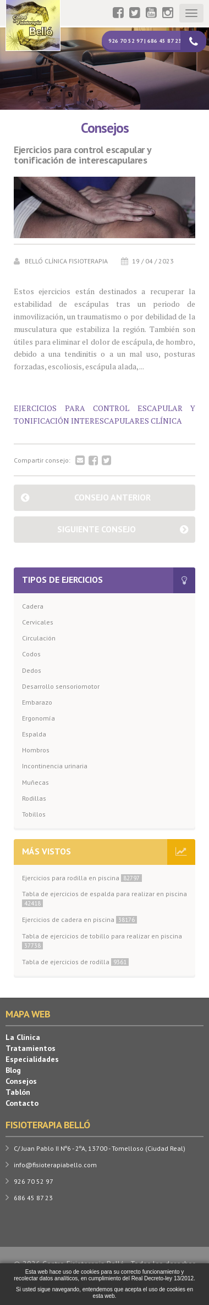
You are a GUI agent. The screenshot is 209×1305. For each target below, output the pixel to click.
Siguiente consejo (96, 529)
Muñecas (35, 782)
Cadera (32, 606)
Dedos (31, 670)
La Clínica (23, 1037)
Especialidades (32, 1059)
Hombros (36, 750)
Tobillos (34, 814)
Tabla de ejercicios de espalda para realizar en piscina (104, 898)
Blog (13, 1070)
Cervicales (37, 622)
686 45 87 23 (33, 1198)
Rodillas (34, 798)
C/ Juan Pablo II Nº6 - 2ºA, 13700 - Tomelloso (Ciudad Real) (99, 1148)
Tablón (18, 1092)
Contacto (22, 1103)
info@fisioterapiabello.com (55, 1165)
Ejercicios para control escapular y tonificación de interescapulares (82, 155)
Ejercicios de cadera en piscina (79, 919)
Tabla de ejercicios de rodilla (75, 962)
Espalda (34, 734)
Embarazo (37, 702)
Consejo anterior (112, 497)
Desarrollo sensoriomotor (61, 686)
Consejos (21, 1081)
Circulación (39, 638)
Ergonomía (38, 718)
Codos (31, 654)
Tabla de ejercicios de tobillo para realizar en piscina (102, 940)
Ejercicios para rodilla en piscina (82, 878)
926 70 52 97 (33, 1181)
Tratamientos (31, 1048)
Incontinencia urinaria (54, 766)
